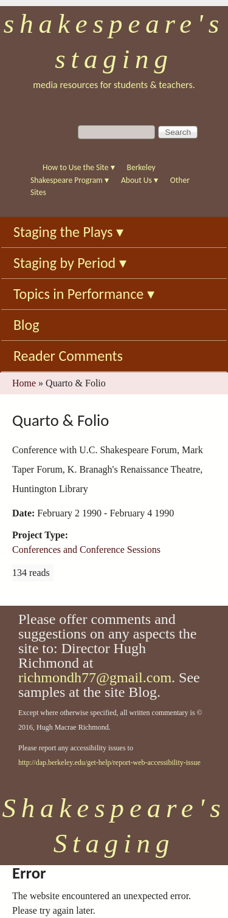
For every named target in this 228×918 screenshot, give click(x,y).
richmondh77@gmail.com (94, 677)
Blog (26, 325)
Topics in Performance (83, 294)
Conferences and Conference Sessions (86, 549)
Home (24, 383)
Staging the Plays (68, 232)
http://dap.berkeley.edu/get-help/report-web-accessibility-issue (109, 762)
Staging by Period (69, 263)
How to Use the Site (79, 167)
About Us (139, 180)
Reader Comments (68, 356)
